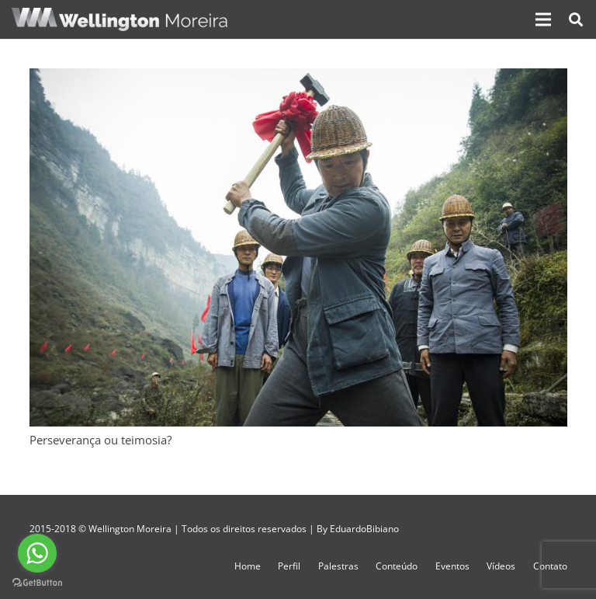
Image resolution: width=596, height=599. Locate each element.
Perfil (289, 566)
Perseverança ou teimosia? (100, 440)
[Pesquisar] (575, 19)
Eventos (452, 566)
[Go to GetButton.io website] (37, 583)
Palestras (338, 566)
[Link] (119, 19)
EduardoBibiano (364, 528)
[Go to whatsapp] (37, 553)
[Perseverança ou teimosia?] (298, 77)
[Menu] (543, 19)
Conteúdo (397, 566)
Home (247, 566)
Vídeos (501, 566)
